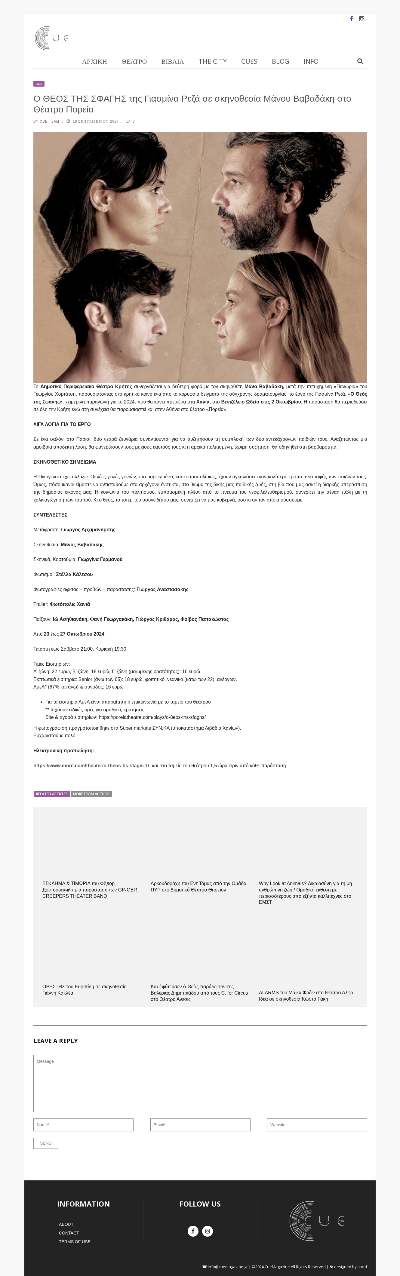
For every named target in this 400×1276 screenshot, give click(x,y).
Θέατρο (134, 61)
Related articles (52, 793)
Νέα (39, 84)
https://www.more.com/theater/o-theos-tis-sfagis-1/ (91, 765)
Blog (280, 61)
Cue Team (49, 121)
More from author (91, 793)
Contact (69, 1233)
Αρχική (94, 61)
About (66, 1224)
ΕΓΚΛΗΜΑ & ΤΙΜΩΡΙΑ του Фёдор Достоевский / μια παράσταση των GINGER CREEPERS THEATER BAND (89, 890)
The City (212, 61)
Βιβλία (172, 61)
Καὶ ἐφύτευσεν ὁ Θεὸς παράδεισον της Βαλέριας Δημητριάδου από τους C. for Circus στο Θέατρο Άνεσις (199, 993)
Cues (249, 61)
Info (311, 61)
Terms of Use (75, 1241)
